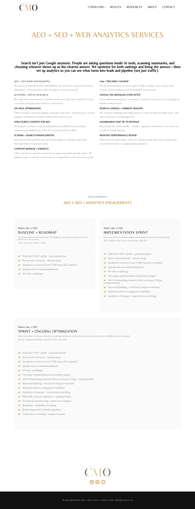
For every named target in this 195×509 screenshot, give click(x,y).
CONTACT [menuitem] (168, 7)
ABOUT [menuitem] (152, 7)
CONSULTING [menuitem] (96, 7)
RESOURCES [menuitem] (134, 7)
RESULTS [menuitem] (115, 7)
